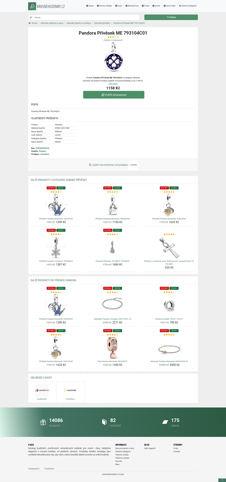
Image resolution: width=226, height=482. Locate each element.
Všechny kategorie (187, 6)
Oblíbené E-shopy (41, 377)
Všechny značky (122, 455)
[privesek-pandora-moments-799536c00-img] (112, 205)
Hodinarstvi (33, 468)
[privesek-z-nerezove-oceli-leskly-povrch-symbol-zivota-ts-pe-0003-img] (169, 247)
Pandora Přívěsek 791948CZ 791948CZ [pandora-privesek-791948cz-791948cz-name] (113, 261)
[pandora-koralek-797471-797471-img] (169, 305)
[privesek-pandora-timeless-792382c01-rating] (56, 234)
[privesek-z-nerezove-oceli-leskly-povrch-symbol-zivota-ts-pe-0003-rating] (169, 234)
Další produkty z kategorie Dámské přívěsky (59, 179)
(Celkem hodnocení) (113, 40)
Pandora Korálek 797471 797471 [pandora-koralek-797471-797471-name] (169, 319)
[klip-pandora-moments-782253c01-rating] (112, 334)
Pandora (42, 151)
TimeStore (44, 154)
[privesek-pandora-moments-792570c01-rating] (56, 192)
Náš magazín (150, 448)
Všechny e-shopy (122, 458)
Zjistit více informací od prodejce (113, 165)
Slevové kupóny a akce (124, 448)
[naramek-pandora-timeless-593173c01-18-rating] (112, 292)
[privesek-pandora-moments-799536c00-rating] (112, 192)
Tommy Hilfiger (104, 6)
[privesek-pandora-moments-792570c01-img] (56, 205)
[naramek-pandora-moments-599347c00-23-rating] (169, 334)
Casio (118, 6)
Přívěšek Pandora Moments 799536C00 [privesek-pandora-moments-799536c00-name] (113, 219)
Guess (90, 6)
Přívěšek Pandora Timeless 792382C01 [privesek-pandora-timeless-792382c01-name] (56, 261)
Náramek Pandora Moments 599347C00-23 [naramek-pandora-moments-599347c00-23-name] (169, 361)
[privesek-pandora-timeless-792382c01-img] (56, 247)
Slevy (117, 464)
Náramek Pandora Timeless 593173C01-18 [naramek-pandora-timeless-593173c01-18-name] (112, 319)
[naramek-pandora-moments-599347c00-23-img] (169, 347)
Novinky (118, 461)
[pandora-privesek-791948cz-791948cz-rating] (112, 234)
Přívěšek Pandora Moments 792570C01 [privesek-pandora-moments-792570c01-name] (56, 219)
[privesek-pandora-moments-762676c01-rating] (169, 192)
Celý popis (113, 83)
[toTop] (222, 480)
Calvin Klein (169, 6)
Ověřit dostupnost (113, 95)
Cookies (176, 451)
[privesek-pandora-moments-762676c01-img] (169, 205)
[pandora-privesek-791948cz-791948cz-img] (112, 247)
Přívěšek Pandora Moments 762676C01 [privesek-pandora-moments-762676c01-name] (169, 219)
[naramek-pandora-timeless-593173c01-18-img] (112, 305)
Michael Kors (132, 6)
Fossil (145, 6)
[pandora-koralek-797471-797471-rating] (169, 292)
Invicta (156, 6)
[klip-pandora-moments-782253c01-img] (112, 347)
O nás (175, 448)
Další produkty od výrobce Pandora (53, 280)
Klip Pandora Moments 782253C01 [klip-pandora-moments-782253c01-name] (113, 361)
